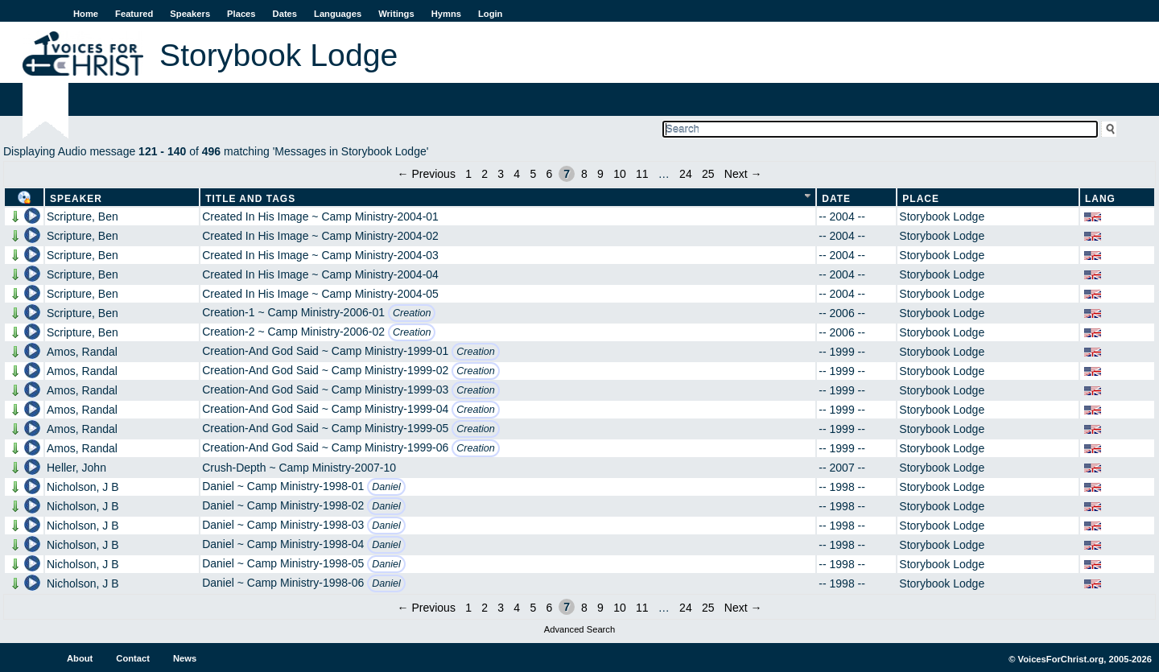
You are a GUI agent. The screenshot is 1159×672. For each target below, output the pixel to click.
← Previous (427, 173)
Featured (134, 14)
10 (619, 173)
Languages (337, 14)
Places (241, 14)
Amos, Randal (82, 351)
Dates (285, 14)
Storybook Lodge (941, 216)
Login (490, 14)
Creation (412, 313)
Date (836, 198)
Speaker (76, 198)
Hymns (446, 14)
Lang (1100, 198)
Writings (396, 14)
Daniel (386, 487)
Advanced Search (579, 629)
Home (85, 14)
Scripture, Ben (82, 216)
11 (642, 173)
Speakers (190, 14)
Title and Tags (250, 198)
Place (920, 198)
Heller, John (76, 467)
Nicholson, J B (82, 486)
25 (708, 173)
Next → (743, 173)
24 (685, 173)
